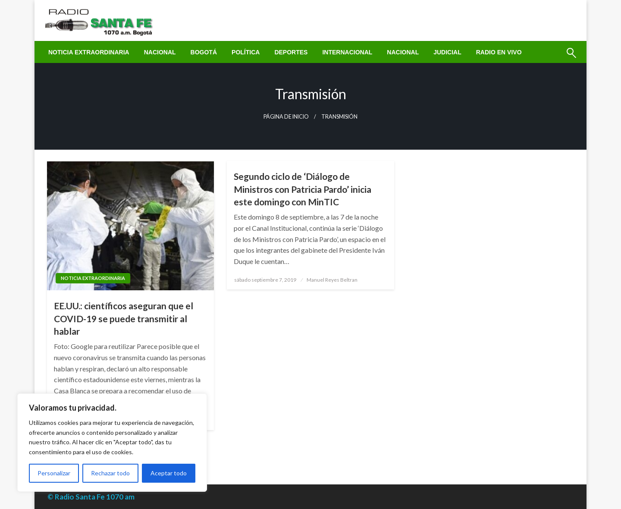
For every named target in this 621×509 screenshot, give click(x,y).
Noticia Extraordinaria (88, 52)
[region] (112, 442)
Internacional (347, 52)
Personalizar (54, 473)
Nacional (160, 52)
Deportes (290, 52)
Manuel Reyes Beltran (332, 279)
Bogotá (204, 52)
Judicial (447, 52)
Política (246, 52)
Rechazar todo (110, 473)
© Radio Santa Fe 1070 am (91, 496)
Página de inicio (286, 116)
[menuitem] (89, 52)
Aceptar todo (169, 473)
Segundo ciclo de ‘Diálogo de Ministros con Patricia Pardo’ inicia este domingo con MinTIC (302, 189)
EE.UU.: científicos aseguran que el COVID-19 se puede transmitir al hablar (123, 318)
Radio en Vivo (499, 52)
